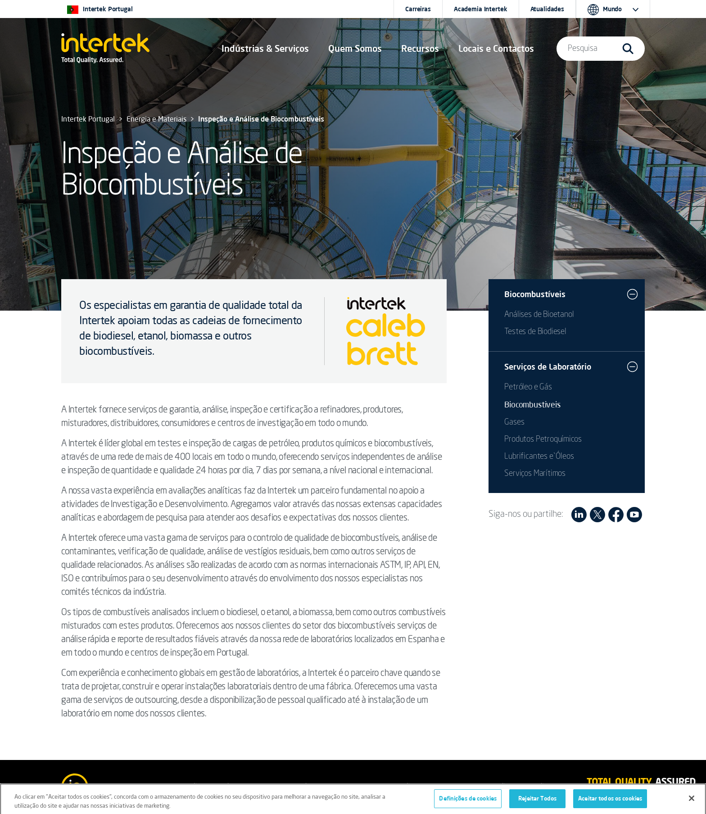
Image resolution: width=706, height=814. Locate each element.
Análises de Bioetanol (539, 315)
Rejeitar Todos (537, 801)
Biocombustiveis (532, 404)
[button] (265, 48)
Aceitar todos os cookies (610, 801)
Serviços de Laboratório (547, 366)
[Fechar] (691, 801)
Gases (514, 422)
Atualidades (547, 9)
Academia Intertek (480, 9)
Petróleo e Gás (528, 387)
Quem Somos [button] (355, 48)
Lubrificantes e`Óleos (539, 456)
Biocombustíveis (535, 294)
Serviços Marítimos (535, 474)
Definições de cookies (468, 801)
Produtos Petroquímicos (542, 439)
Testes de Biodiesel (535, 332)
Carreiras (418, 9)
